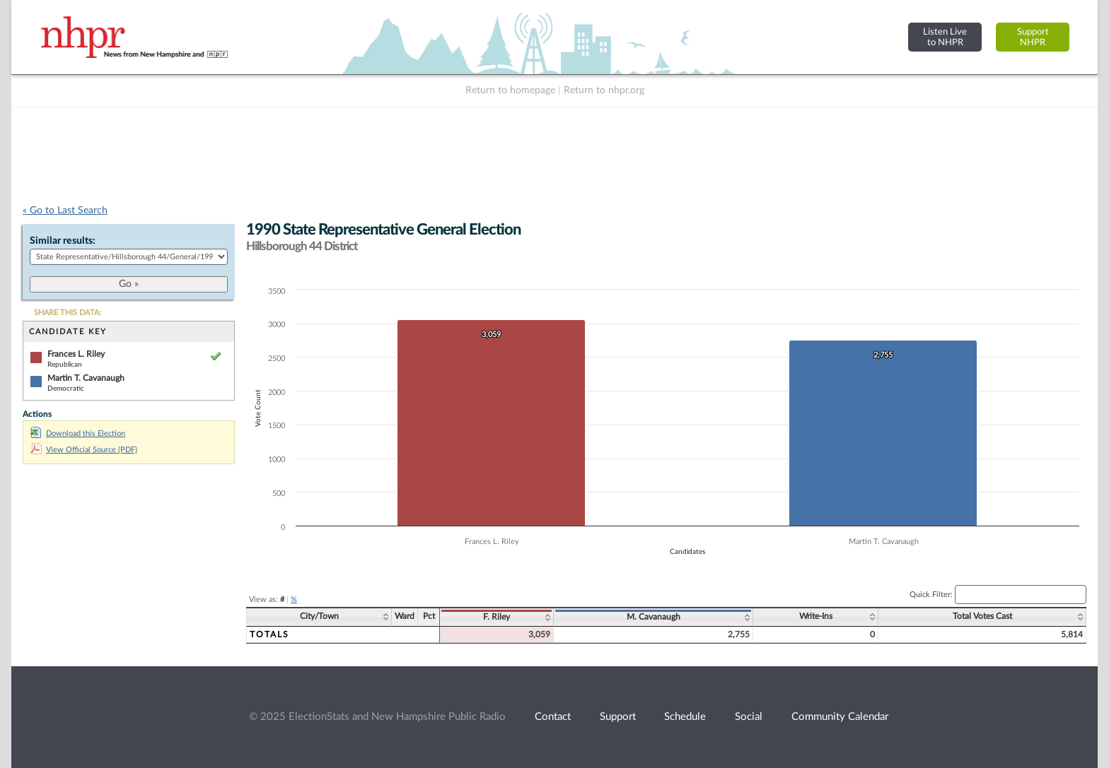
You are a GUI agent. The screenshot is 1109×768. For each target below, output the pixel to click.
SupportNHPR (1033, 37)
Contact (553, 716)
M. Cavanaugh (653, 617)
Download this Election (77, 433)
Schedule (685, 716)
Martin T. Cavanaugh (85, 378)
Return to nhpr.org (604, 90)
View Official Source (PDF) (83, 450)
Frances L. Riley (76, 354)
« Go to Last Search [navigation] (65, 210)
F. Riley (496, 617)
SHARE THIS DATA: (67, 313)
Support (618, 716)
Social (748, 716)
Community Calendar (839, 716)
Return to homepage (510, 90)
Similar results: (62, 241)
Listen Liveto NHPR (945, 37)
